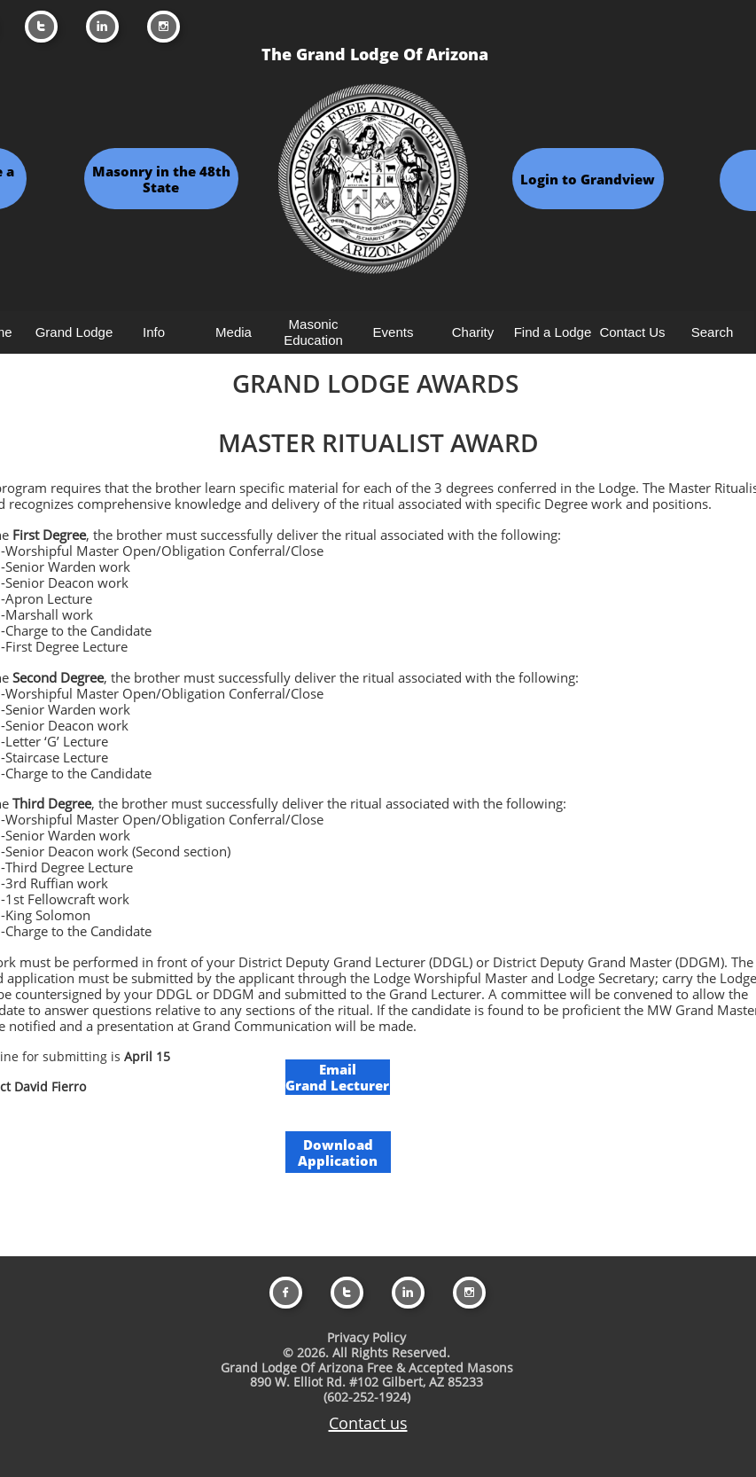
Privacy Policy (366, 1337)
